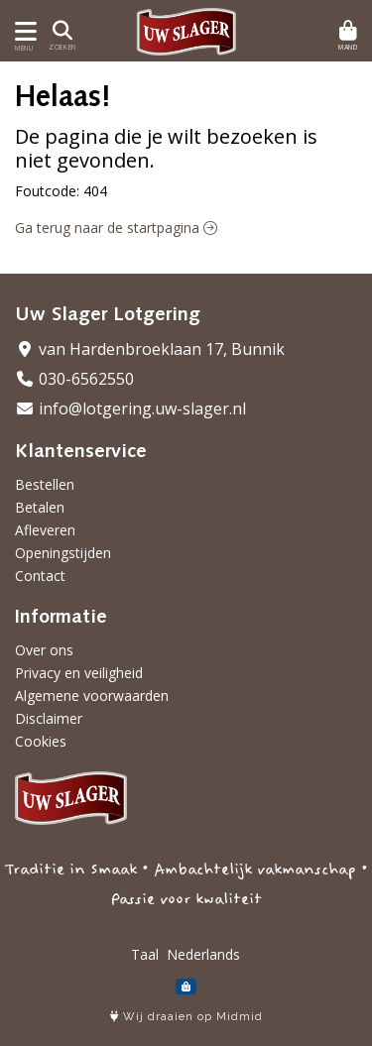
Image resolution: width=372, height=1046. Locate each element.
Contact (40, 575)
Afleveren (45, 530)
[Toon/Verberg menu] (22, 31)
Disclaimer (48, 718)
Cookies (40, 741)
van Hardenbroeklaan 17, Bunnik (150, 349)
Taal (145, 954)
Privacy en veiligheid (79, 672)
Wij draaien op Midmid (186, 1016)
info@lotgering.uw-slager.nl (130, 408)
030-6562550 (74, 379)
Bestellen (44, 484)
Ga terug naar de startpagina (116, 227)
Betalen (39, 507)
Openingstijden (63, 552)
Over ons (44, 649)
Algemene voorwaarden (92, 695)
